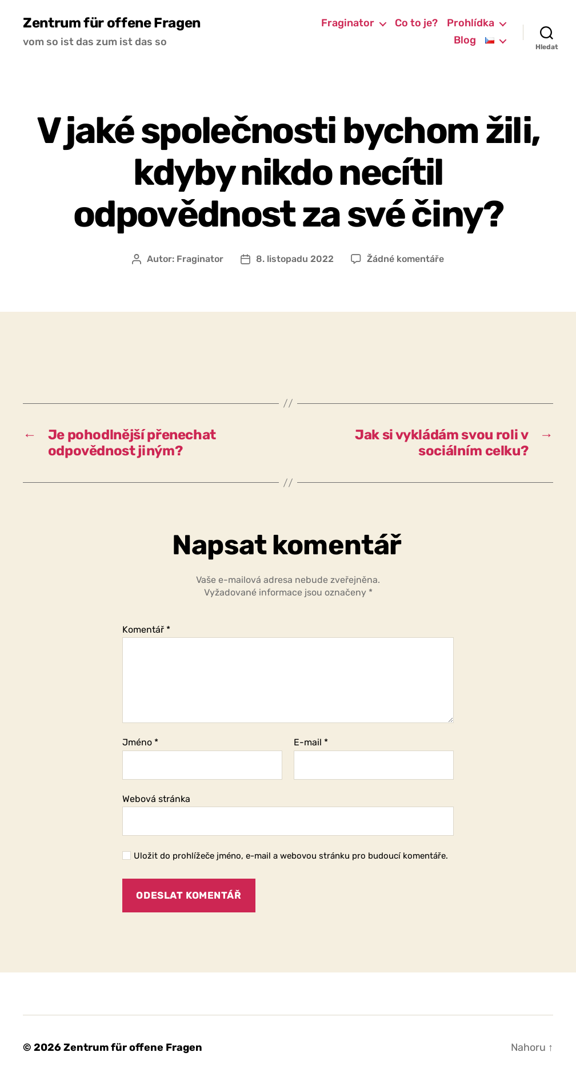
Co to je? (416, 23)
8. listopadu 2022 (295, 258)
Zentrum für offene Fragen (112, 23)
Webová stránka (156, 798)
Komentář (146, 630)
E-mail (311, 742)
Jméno (140, 742)
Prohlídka (470, 23)
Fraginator (347, 23)
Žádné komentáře (405, 258)
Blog (465, 40)
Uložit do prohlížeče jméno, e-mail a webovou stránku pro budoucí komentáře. (291, 856)
